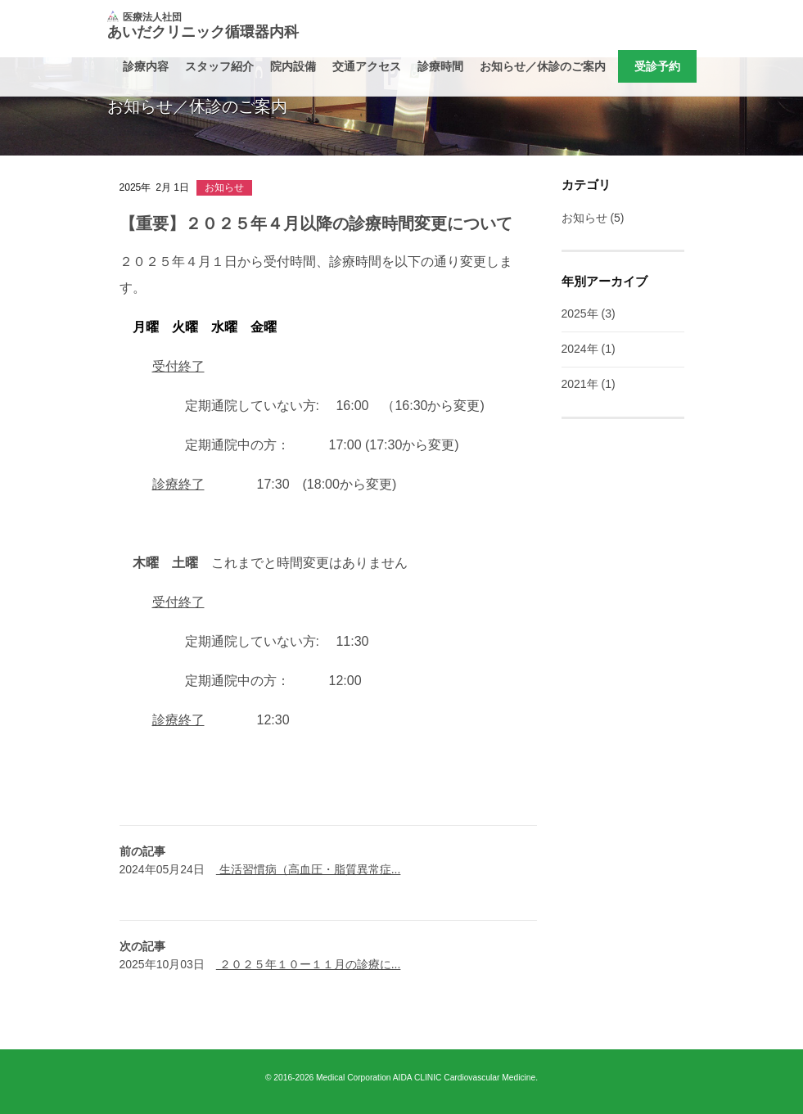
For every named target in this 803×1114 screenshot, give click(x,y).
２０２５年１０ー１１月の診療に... (308, 964)
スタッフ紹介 (219, 66)
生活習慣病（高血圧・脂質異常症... (308, 869)
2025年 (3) (589, 313)
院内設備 (293, 66)
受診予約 (657, 66)
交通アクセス (366, 66)
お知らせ (224, 187)
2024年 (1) (589, 348)
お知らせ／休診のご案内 (543, 66)
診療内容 (146, 66)
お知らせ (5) (593, 217)
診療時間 (440, 66)
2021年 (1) (589, 383)
